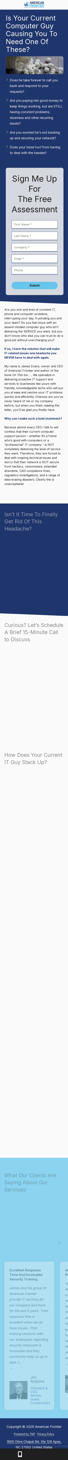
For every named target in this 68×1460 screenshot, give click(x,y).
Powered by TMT (24, 1433)
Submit (35, 285)
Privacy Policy (45, 1433)
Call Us (20, 1454)
